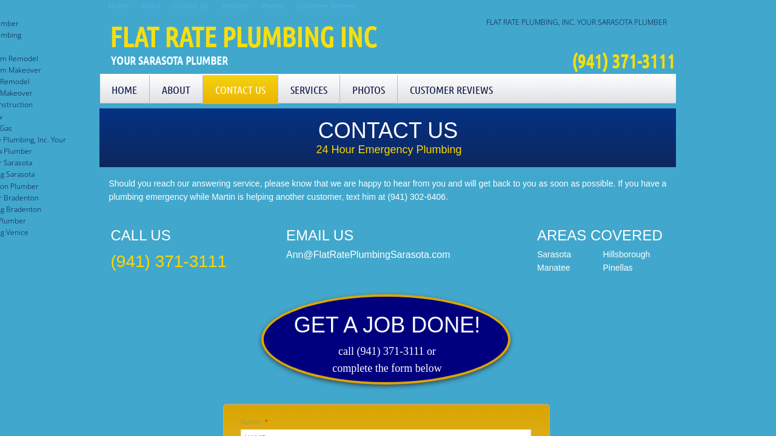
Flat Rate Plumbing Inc (243, 36)
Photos (368, 89)
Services (308, 89)
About (176, 89)
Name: (255, 422)
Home (124, 89)
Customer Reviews (451, 89)
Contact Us (240, 89)
